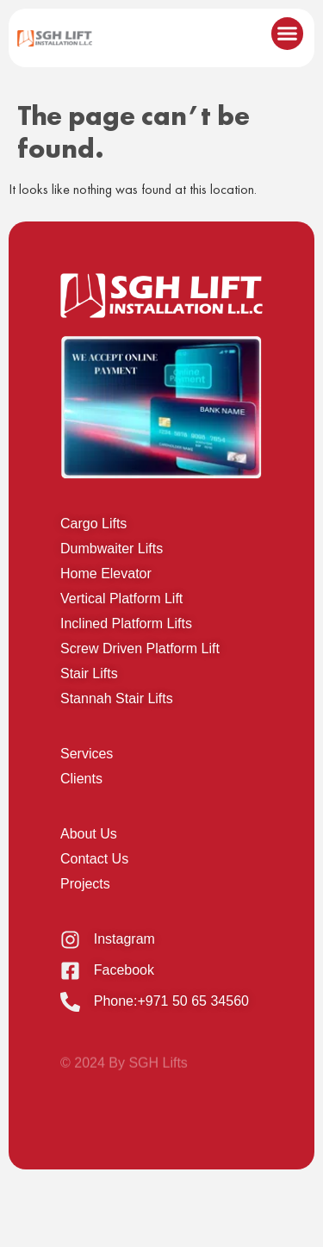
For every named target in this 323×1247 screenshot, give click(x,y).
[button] (287, 33)
